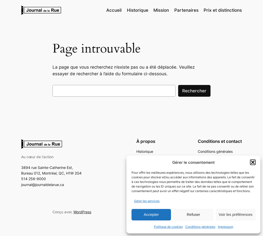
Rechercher (194, 90)
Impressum (225, 227)
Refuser (193, 214)
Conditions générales (200, 227)
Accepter (151, 214)
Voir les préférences (236, 214)
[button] (252, 162)
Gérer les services (147, 201)
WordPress (82, 212)
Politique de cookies (168, 227)
